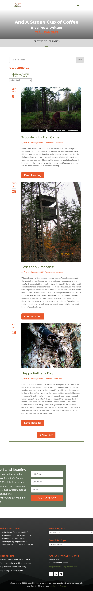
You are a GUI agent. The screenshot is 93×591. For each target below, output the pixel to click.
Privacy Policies (59, 586)
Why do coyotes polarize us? (11, 571)
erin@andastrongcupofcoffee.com (63, 567)
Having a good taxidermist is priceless (15, 559)
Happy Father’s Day (37, 373)
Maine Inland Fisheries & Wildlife (15, 532)
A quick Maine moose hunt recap (13, 567)
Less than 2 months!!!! (38, 267)
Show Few (46, 434)
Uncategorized (36, 143)
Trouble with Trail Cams (40, 137)
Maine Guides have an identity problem (16, 563)
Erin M (26, 143)
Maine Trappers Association (13, 539)
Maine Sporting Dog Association (14, 542)
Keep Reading (33, 175)
